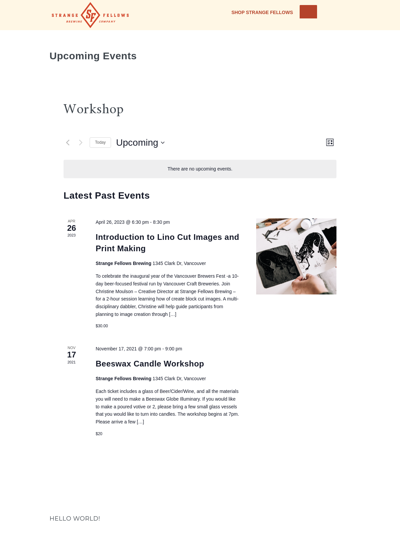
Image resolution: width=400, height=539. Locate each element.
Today (100, 142)
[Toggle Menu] (308, 12)
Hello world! (74, 518)
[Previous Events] (68, 143)
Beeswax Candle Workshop (150, 363)
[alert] (200, 169)
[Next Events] (81, 143)
